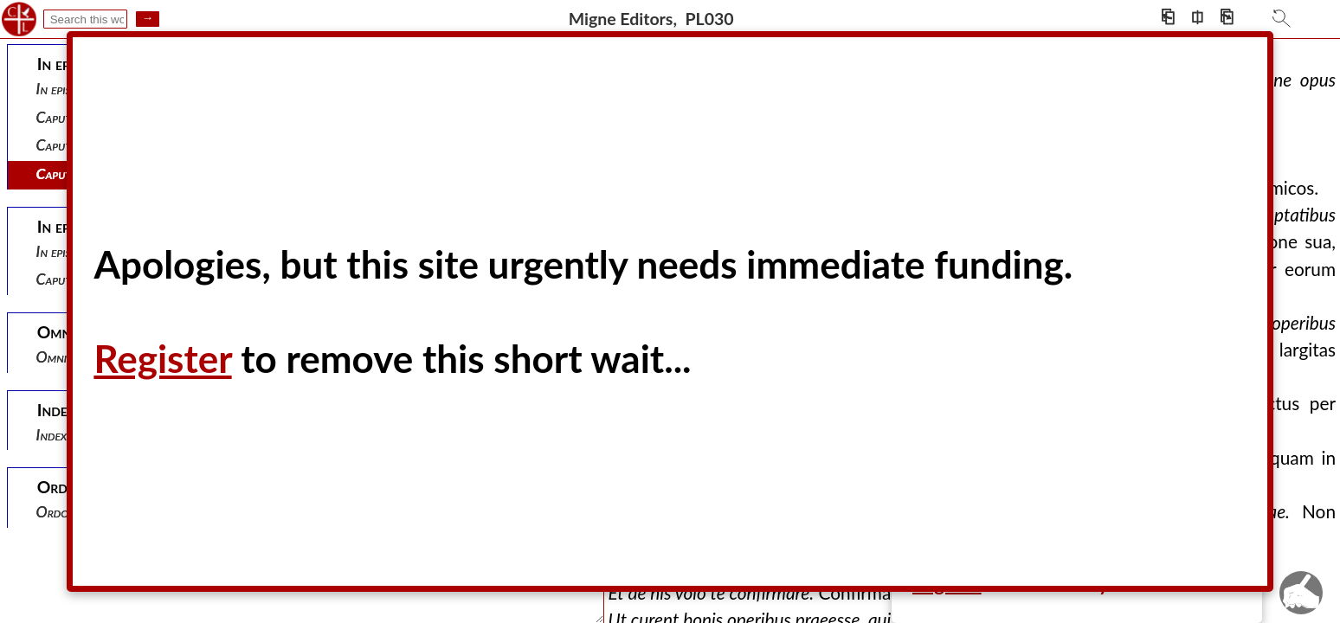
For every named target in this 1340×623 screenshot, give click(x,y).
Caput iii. (61, 173)
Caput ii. (60, 145)
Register (162, 358)
